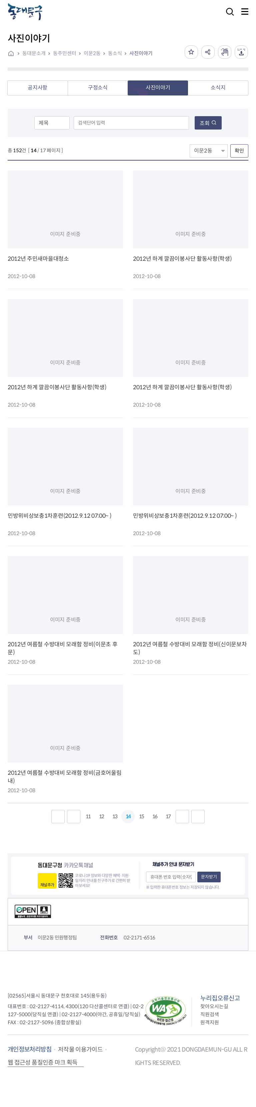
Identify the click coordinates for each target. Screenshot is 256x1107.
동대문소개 (34, 53)
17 (168, 816)
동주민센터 (64, 53)
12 (101, 816)
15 (141, 816)
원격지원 (209, 1022)
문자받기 (209, 877)
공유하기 (208, 52)
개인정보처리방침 (29, 1049)
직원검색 (209, 1014)
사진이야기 (141, 53)
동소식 (115, 53)
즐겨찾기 (191, 52)
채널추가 (47, 884)
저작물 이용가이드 (80, 1049)
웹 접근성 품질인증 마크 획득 (43, 1062)
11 (88, 816)
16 (154, 816)
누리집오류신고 (220, 998)
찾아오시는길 (214, 1006)
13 (114, 816)
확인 (239, 151)
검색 (228, 16)
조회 (208, 123)
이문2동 (92, 53)
